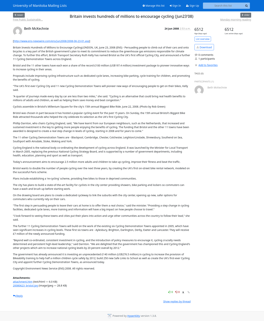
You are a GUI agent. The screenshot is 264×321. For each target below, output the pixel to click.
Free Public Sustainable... (28, 19)
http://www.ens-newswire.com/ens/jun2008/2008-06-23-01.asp (51, 41)
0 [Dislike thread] (177, 292)
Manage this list (154, 5)
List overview (203, 39)
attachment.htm (22, 281)
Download (204, 47)
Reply (18, 296)
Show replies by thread (176, 301)
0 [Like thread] (170, 292)
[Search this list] (223, 6)
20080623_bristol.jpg (25, 285)
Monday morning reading (235, 19)
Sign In (175, 5)
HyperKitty (133, 316)
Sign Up (192, 5)
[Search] (246, 6)
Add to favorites (206, 65)
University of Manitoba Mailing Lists (40, 5)
